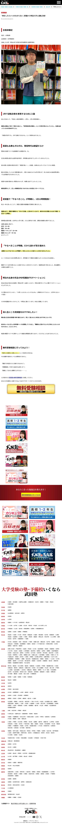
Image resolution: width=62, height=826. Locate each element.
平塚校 (47, 672)
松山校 (10, 777)
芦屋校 (42, 740)
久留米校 (30, 784)
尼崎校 (27, 745)
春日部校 (44, 636)
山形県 (3, 620)
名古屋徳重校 (12, 714)
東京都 (3, 652)
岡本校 (55, 743)
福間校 (18, 788)
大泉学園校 (11, 660)
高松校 (10, 774)
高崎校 (10, 633)
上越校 (15, 683)
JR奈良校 (39, 748)
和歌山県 (3, 752)
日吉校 (42, 674)
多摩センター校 (25, 660)
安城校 (19, 714)
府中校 (46, 660)
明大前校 (10, 658)
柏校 (21, 644)
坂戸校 (27, 641)
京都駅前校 (17, 726)
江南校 (42, 714)
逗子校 (26, 678)
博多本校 (23, 784)
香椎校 (36, 784)
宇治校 (17, 728)
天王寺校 (21, 731)
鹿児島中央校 (12, 807)
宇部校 (22, 767)
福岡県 (3, 784)
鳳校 (40, 733)
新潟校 (10, 683)
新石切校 (25, 737)
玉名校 (24, 798)
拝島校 (41, 660)
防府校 (33, 767)
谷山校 (19, 807)
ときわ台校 (54, 664)
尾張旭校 (35, 714)
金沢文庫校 (30, 676)
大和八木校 (47, 748)
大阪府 (3, 731)
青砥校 (19, 664)
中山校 (56, 674)
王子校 (36, 664)
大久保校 (21, 745)
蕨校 (17, 641)
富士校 (32, 706)
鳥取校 (10, 755)
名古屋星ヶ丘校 (53, 709)
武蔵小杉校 (35, 674)
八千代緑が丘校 (49, 646)
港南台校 (28, 674)
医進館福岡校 (49, 784)
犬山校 (10, 716)
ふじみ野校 (11, 641)
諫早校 (24, 794)
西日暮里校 (38, 662)
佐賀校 (10, 791)
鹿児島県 (3, 808)
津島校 (15, 716)
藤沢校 (29, 672)
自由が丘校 (26, 656)
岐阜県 (3, 703)
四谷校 (22, 653)
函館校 (45, 602)
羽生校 (22, 641)
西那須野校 (29, 630)
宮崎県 (3, 804)
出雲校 (15, 758)
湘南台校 (43, 676)
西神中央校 (34, 743)
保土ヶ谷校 (47, 680)
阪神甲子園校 (25, 743)
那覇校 (10, 811)
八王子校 (16, 653)
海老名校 (49, 678)
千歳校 (51, 602)
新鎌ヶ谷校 (39, 644)
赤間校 (41, 786)
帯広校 (56, 602)
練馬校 (47, 653)
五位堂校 (33, 748)
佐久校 (34, 700)
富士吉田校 (17, 696)
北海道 (3, 602)
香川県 (3, 774)
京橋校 (21, 735)
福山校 (15, 764)
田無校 (18, 660)
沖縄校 (15, 811)
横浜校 (15, 672)
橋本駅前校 (18, 751)
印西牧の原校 (12, 648)
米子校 (15, 755)
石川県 (3, 690)
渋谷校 (29, 658)
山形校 (10, 620)
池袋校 (27, 651)
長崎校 (10, 794)
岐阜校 (10, 703)
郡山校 (30, 623)
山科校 (40, 726)
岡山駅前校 (19, 761)
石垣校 (21, 811)
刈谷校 (45, 709)
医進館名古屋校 (32, 716)
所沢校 (26, 636)
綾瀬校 (42, 664)
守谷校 (38, 627)
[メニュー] (58, 2)
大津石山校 (11, 722)
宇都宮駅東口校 (43, 630)
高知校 (10, 780)
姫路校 (10, 740)
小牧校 (46, 711)
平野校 (15, 731)
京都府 (3, 726)
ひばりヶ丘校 (29, 662)
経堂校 (18, 666)
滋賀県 (3, 723)
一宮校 (29, 711)
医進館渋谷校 (12, 664)
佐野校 (35, 630)
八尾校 (22, 733)
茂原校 (36, 646)
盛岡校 (10, 610)
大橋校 (22, 786)
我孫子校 (30, 648)
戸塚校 (16, 676)
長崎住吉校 (31, 794)
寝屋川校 (49, 731)
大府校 (30, 714)
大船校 (17, 680)
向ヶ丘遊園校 (49, 674)
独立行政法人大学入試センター (20, 817)
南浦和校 (56, 636)
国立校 (36, 666)
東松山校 (49, 638)
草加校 (15, 638)
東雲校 (48, 666)
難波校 (15, 735)
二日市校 (56, 784)
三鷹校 (51, 662)
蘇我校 (36, 648)
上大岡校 (22, 676)
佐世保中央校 (17, 794)
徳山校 (27, 767)
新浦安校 (16, 644)
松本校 (10, 700)
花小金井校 (24, 668)
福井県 (3, 693)
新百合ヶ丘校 (41, 678)
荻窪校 (27, 653)
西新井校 (42, 666)
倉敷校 (26, 761)
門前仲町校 (20, 651)
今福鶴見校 (27, 735)
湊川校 (40, 743)
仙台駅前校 (11, 614)
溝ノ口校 (10, 676)
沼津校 (21, 706)
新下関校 (16, 767)
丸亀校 (15, 774)
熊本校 (10, 798)
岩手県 (3, 611)
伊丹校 (36, 740)
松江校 (10, 758)
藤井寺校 (45, 737)
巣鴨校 (58, 653)
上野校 (41, 658)
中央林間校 (20, 678)
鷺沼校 (35, 680)
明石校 (31, 740)
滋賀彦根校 (27, 722)
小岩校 (23, 658)
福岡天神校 (11, 784)
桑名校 (26, 719)
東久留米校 (11, 666)
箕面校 (45, 733)
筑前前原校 (11, 788)
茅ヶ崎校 (29, 680)
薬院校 (46, 786)
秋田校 (10, 617)
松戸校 (52, 644)
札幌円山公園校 (24, 602)
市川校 (10, 644)
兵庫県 (3, 741)
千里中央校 (34, 733)
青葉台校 (16, 674)
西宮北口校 (24, 740)
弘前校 (10, 607)
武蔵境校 (30, 666)
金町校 (53, 653)
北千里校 (38, 737)
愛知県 (3, 710)
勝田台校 (46, 644)
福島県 (3, 624)
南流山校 (16, 646)
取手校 (32, 627)
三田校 (18, 743)
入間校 (33, 638)
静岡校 (10, 706)
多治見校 (21, 703)
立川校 (37, 651)
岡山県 (3, 761)
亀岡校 (22, 728)
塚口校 (10, 745)
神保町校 (34, 658)
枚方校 (33, 731)
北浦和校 (21, 638)
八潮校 (40, 641)
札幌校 (10, 602)
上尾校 (10, 638)
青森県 (3, 607)
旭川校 (40, 602)
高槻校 (38, 731)
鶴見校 (49, 676)
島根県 (3, 758)
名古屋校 (10, 709)
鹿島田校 (10, 680)
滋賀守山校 (19, 722)
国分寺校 (17, 658)
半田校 (34, 711)
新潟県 (3, 684)
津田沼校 (26, 644)
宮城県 (3, 614)
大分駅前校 (11, 801)
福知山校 (32, 728)
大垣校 (15, 703)
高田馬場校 (44, 651)
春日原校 (10, 786)
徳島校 (10, 771)
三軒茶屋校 (34, 653)
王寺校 (19, 748)
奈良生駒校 (26, 748)
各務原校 (28, 703)
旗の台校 (57, 662)
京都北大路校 (33, 726)
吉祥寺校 (51, 656)
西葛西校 (56, 651)
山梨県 (3, 697)
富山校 (10, 687)
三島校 (37, 706)
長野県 (3, 700)
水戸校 (16, 627)
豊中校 (43, 731)
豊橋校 (10, 711)
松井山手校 (24, 726)
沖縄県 (3, 811)
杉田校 (40, 680)
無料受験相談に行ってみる (31, 495)
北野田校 (18, 737)
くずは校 (54, 735)
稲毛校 (42, 646)
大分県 (3, 801)
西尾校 (24, 714)
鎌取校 (24, 648)
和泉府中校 (11, 737)
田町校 (10, 653)
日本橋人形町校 (12, 662)
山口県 (3, 768)
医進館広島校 (34, 764)
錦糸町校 (41, 653)
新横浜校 (34, 672)
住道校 (10, 733)
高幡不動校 (21, 662)
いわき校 (16, 623)
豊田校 (23, 711)
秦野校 (55, 676)
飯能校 (43, 638)
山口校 (10, 767)
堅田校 (39, 722)
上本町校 (56, 731)
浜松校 (15, 706)
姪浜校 (17, 786)
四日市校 (14, 719)
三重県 (3, 719)
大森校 (52, 660)
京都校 (10, 726)
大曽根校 (40, 711)
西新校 (42, 784)
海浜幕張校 (30, 646)
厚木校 (10, 672)
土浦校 (22, 627)
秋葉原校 (45, 662)
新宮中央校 (34, 786)
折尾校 (51, 786)
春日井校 (29, 709)
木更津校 (22, 646)
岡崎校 (17, 709)
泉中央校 (18, 614)
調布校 (32, 656)
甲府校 (10, 696)
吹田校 (50, 733)
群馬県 (3, 633)
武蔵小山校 (56, 658)
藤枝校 (26, 706)
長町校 (24, 614)
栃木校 (22, 630)
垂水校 (15, 745)
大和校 (10, 674)
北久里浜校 (33, 678)
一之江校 (30, 664)
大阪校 (10, 731)
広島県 (3, 764)
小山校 (17, 630)
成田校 (10, 646)
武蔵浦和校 (34, 641)
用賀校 (57, 660)
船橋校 (58, 644)
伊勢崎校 (26, 633)
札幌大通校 (11, 604)
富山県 (3, 687)
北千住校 (45, 656)
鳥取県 (3, 755)
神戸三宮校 (17, 740)
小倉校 (18, 784)
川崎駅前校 (55, 680)
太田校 (15, 633)
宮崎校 (10, 804)
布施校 (34, 735)
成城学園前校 (12, 656)
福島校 (10, 623)
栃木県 (3, 630)
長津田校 (55, 678)
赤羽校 (19, 656)
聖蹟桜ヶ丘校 (47, 658)
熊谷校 (10, 636)
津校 (9, 719)
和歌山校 (10, 751)
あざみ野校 (22, 672)
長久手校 (52, 711)
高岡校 (15, 687)
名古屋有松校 (22, 716)
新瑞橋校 (47, 714)
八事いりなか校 (37, 709)
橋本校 (22, 674)
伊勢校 (21, 719)
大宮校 (15, 636)
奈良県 (3, 748)
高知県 (3, 781)
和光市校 (56, 638)
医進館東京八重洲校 (13, 668)
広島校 (10, 764)
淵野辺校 (22, 680)
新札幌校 (16, 602)
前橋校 (21, 633)
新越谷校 (32, 636)
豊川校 (54, 714)
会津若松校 (23, 623)
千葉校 (33, 644)
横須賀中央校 (54, 672)
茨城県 (3, 627)
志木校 (50, 636)
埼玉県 (3, 636)
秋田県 (3, 617)
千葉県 (3, 644)
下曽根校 (57, 786)
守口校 (10, 735)
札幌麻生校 (34, 602)
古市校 (39, 735)
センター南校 (11, 678)
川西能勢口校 (47, 743)
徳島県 (3, 771)
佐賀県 (3, 791)
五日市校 (26, 764)
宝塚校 (47, 740)
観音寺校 (21, 774)
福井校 (10, 693)
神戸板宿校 (11, 743)
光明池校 (31, 737)
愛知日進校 (17, 711)
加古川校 (53, 740)
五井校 (19, 648)
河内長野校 (57, 733)
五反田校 (23, 666)
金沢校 (10, 690)
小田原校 (41, 672)
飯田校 (29, 700)
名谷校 (33, 745)
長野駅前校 (17, 700)
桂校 (27, 728)
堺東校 (27, 731)
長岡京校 (51, 726)
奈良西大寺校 (12, 748)
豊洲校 (47, 664)
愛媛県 (3, 777)
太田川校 (22, 709)
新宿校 (51, 651)
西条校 (21, 764)
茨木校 (27, 733)
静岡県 (3, 706)
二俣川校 (36, 676)
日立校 (27, 627)
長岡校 (21, 683)
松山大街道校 (17, 777)
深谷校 (38, 638)
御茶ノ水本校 (11, 651)
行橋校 (27, 786)
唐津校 (15, 791)
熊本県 (3, 798)
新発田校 (32, 683)
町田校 (32, 651)
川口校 (21, 636)
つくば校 (10, 627)
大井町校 (38, 656)
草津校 (33, 722)
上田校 (23, 700)
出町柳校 (10, 728)
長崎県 (3, 795)
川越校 (38, 636)
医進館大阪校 (46, 735)
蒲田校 (24, 664)
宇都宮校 (10, 630)
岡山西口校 (11, 761)
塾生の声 (4, 12)
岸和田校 (16, 733)
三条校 (26, 683)
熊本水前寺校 (17, 798)
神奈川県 (3, 672)
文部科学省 (32, 817)
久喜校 (27, 638)
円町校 (45, 726)
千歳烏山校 (34, 660)
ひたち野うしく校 (46, 627)
